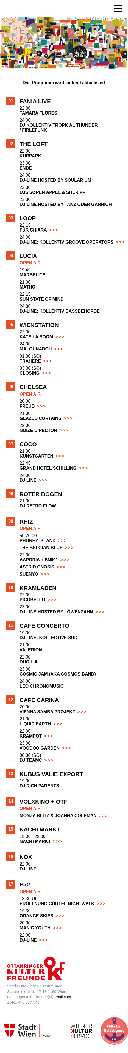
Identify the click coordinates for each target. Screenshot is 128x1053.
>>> (54, 230)
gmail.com (62, 997)
